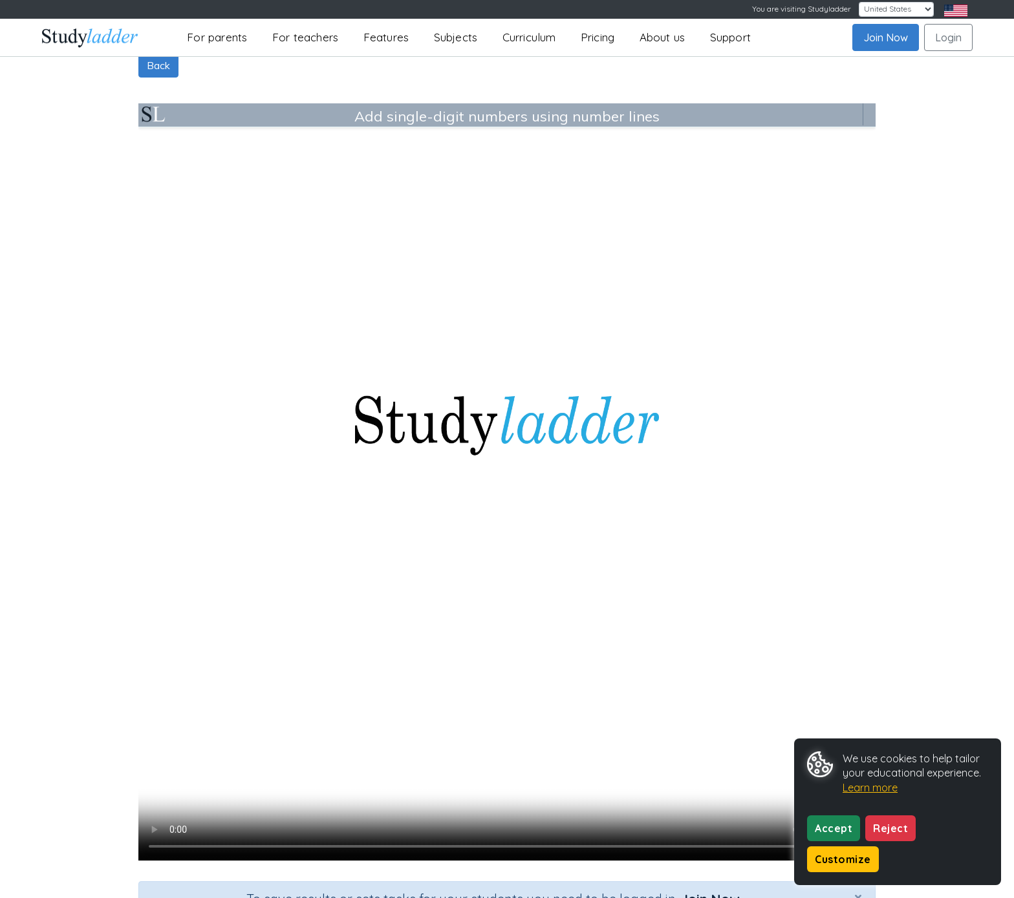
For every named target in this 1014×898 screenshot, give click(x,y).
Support (730, 37)
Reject (890, 828)
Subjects (456, 37)
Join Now (885, 37)
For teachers (305, 37)
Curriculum (529, 37)
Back (158, 65)
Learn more (870, 787)
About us (662, 37)
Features (386, 37)
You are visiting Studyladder (801, 9)
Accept (833, 828)
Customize (843, 859)
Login (948, 37)
